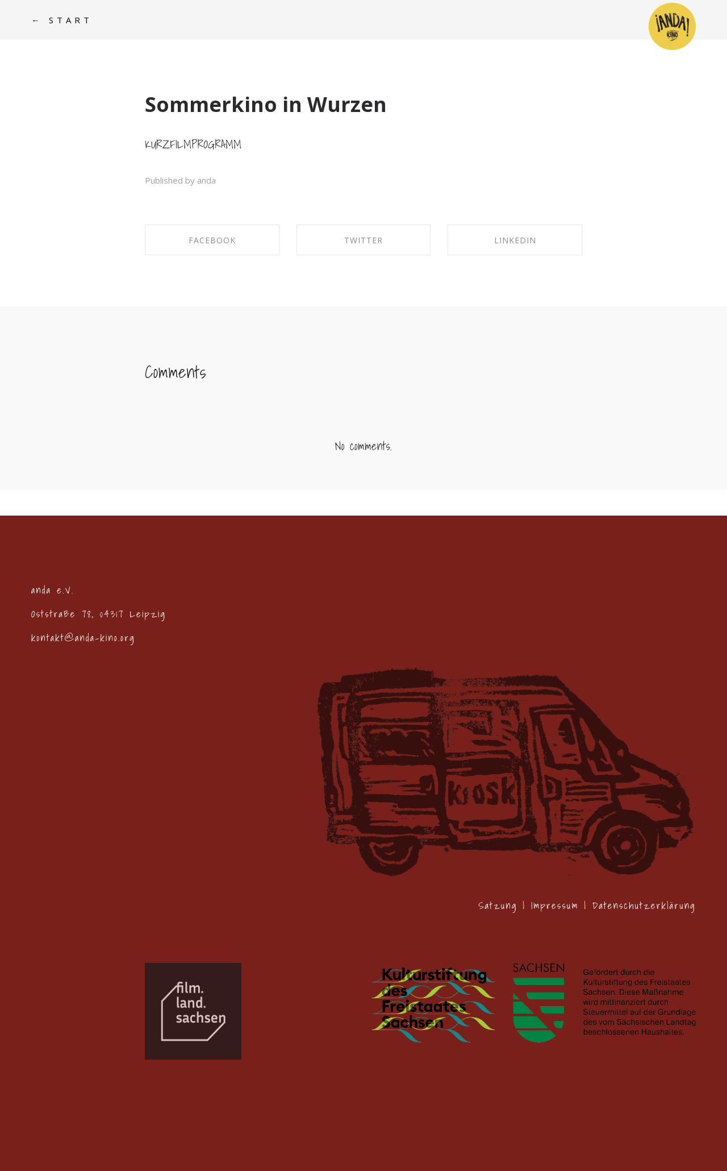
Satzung (497, 905)
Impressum (555, 905)
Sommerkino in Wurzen (266, 104)
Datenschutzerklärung (644, 905)
